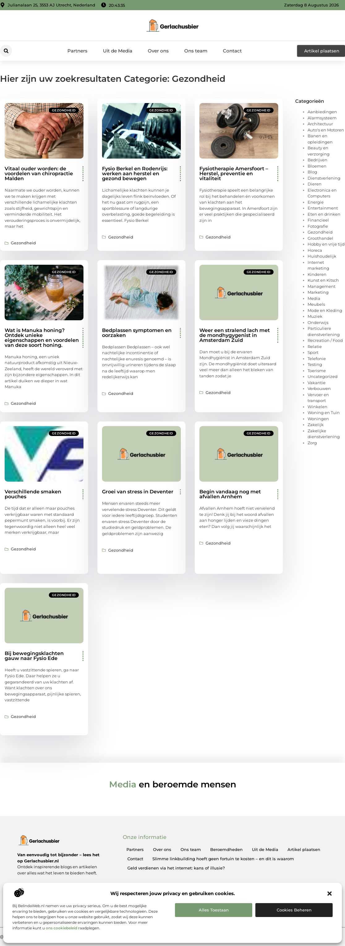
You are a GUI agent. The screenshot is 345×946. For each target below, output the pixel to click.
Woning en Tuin (324, 412)
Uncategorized (323, 376)
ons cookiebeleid (61, 928)
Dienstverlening (324, 178)
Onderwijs (318, 322)
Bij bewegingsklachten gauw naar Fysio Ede (34, 655)
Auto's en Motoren (326, 129)
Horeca (315, 250)
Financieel (318, 220)
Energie (316, 202)
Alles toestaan (214, 909)
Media (314, 298)
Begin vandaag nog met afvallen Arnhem (230, 494)
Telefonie (317, 358)
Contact (232, 51)
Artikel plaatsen (304, 849)
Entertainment (323, 207)
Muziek (315, 316)
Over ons (158, 51)
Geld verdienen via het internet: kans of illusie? (176, 867)
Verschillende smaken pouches (33, 494)
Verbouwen (319, 388)
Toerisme (317, 370)
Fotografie (318, 226)
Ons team (195, 51)
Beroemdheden (226, 849)
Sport (313, 352)
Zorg (312, 442)
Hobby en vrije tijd (326, 244)
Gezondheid (64, 110)
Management (321, 286)
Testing (315, 364)
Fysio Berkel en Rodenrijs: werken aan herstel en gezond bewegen (135, 173)
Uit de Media (117, 51)
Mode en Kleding (325, 310)
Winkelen (317, 406)
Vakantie (317, 382)
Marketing (318, 292)
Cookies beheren (294, 909)
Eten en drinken (324, 214)
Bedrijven (317, 159)
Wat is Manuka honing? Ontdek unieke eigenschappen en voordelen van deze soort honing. (42, 337)
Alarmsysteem (322, 117)
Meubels (316, 304)
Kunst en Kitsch (323, 280)
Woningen (318, 418)
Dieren (315, 183)
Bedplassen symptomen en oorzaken (137, 332)
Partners (77, 51)
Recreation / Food (325, 340)
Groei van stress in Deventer (137, 492)
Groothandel (320, 238)
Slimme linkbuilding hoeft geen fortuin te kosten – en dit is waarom (223, 858)
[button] (329, 893)
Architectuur (320, 123)
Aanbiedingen (322, 111)
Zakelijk (316, 424)
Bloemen (317, 166)
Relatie (315, 346)
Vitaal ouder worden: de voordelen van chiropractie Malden (39, 173)
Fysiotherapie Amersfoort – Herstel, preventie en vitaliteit (233, 173)
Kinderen (317, 274)
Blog (312, 171)
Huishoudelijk (322, 256)
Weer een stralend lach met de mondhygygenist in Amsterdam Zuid (234, 335)
